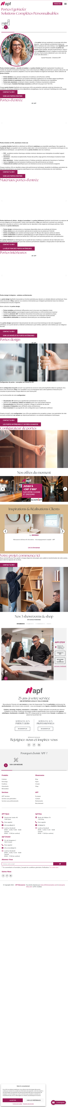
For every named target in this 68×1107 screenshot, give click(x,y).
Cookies (39, 887)
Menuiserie (5, 786)
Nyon (37, 781)
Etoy (36, 779)
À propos (38, 796)
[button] (65, 4)
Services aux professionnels (10, 801)
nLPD (34, 887)
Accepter (13, 1100)
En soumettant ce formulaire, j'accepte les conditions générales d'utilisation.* (30, 867)
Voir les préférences (34, 1100)
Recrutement (39, 803)
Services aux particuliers (9, 798)
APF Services (6, 796)
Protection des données (28, 1103)
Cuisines (4, 779)
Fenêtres (4, 784)
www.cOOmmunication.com (48, 885)
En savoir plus (22, 729)
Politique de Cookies (17, 1103)
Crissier (37, 784)
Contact (37, 798)
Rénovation (5, 789)
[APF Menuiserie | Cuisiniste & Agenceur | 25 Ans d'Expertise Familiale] (6, 3)
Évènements (39, 801)
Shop (36, 786)
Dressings (5, 781)
